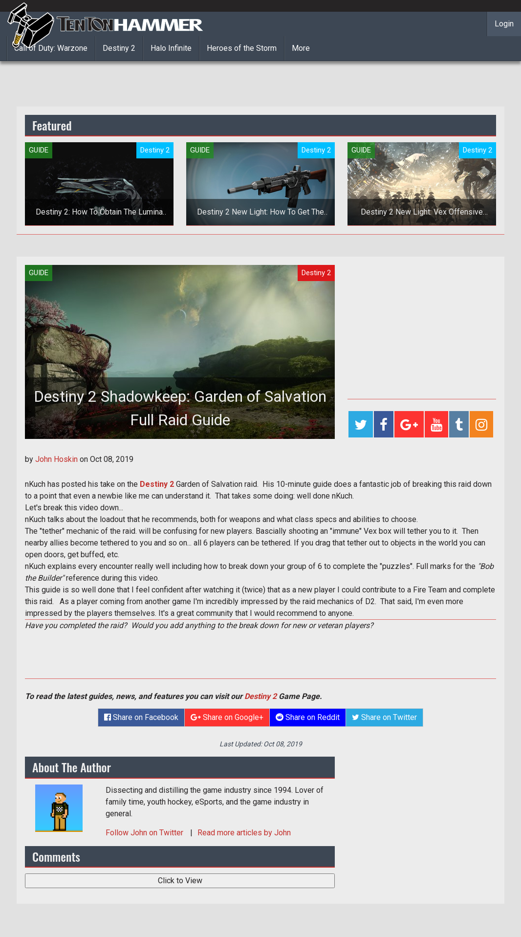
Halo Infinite (171, 48)
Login (504, 23)
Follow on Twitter (145, 832)
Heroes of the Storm (242, 48)
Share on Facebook (141, 717)
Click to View (180, 880)
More (301, 48)
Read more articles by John (244, 832)
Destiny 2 (119, 48)
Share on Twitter (384, 717)
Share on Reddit (308, 717)
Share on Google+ (227, 717)
